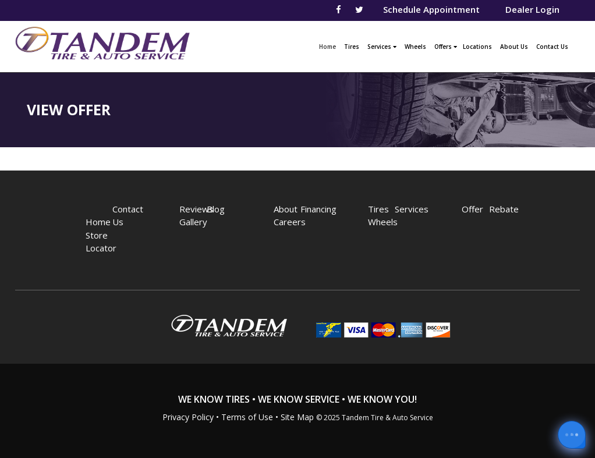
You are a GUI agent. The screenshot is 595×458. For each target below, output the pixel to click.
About (281, 209)
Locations (477, 46)
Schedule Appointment (431, 9)
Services (381, 46)
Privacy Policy (188, 417)
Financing (307, 209)
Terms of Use (247, 417)
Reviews (186, 209)
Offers (445, 46)
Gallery (186, 222)
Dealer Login (532, 9)
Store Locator (93, 241)
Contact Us (552, 46)
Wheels (415, 46)
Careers (281, 222)
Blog (214, 209)
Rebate (496, 209)
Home (329, 45)
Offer (469, 209)
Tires (351, 46)
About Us (514, 46)
